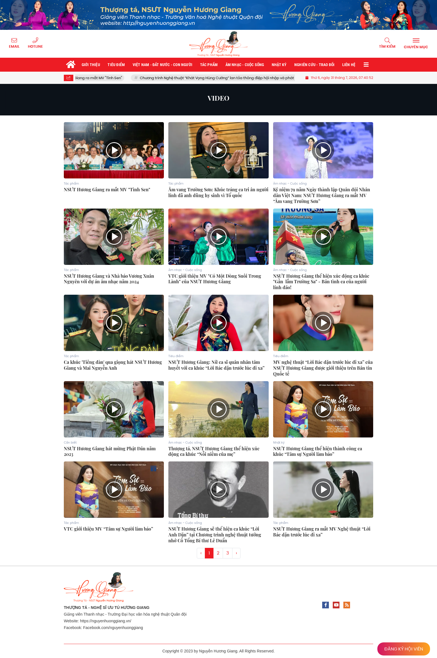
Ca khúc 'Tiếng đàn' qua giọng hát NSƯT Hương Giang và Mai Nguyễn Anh (113, 365)
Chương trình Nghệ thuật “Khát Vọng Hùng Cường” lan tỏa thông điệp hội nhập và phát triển (227, 78)
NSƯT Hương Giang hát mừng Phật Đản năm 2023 (110, 451)
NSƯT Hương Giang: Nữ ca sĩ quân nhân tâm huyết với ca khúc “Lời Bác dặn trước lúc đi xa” (216, 365)
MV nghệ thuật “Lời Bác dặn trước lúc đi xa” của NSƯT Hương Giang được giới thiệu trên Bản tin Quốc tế (323, 368)
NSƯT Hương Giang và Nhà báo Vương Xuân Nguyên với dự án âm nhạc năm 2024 (109, 279)
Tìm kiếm (387, 46)
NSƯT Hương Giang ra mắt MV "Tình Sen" (93, 78)
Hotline (35, 46)
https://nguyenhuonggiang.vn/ (105, 621)
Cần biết (70, 442)
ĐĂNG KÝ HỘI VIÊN (403, 649)
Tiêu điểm (175, 356)
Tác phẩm (71, 183)
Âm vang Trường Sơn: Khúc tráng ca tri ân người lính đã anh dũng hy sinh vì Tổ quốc (218, 192)
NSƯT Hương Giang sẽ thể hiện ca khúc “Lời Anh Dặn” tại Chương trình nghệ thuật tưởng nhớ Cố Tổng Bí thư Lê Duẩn (214, 534)
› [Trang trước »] (236, 553)
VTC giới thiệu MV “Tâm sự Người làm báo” (108, 529)
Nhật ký (279, 442)
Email (14, 46)
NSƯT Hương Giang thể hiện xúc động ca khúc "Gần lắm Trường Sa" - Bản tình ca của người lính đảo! (321, 282)
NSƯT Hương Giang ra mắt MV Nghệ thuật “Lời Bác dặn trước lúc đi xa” (321, 532)
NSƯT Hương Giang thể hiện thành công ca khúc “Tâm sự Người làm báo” (317, 451)
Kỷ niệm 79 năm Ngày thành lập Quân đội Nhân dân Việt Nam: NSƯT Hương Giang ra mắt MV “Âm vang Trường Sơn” (321, 195)
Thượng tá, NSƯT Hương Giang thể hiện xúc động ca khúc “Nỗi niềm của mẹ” (213, 451)
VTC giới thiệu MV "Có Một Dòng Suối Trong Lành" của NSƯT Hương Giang (214, 279)
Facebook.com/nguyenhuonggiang (113, 627)
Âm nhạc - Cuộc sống (290, 183)
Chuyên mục (416, 47)
